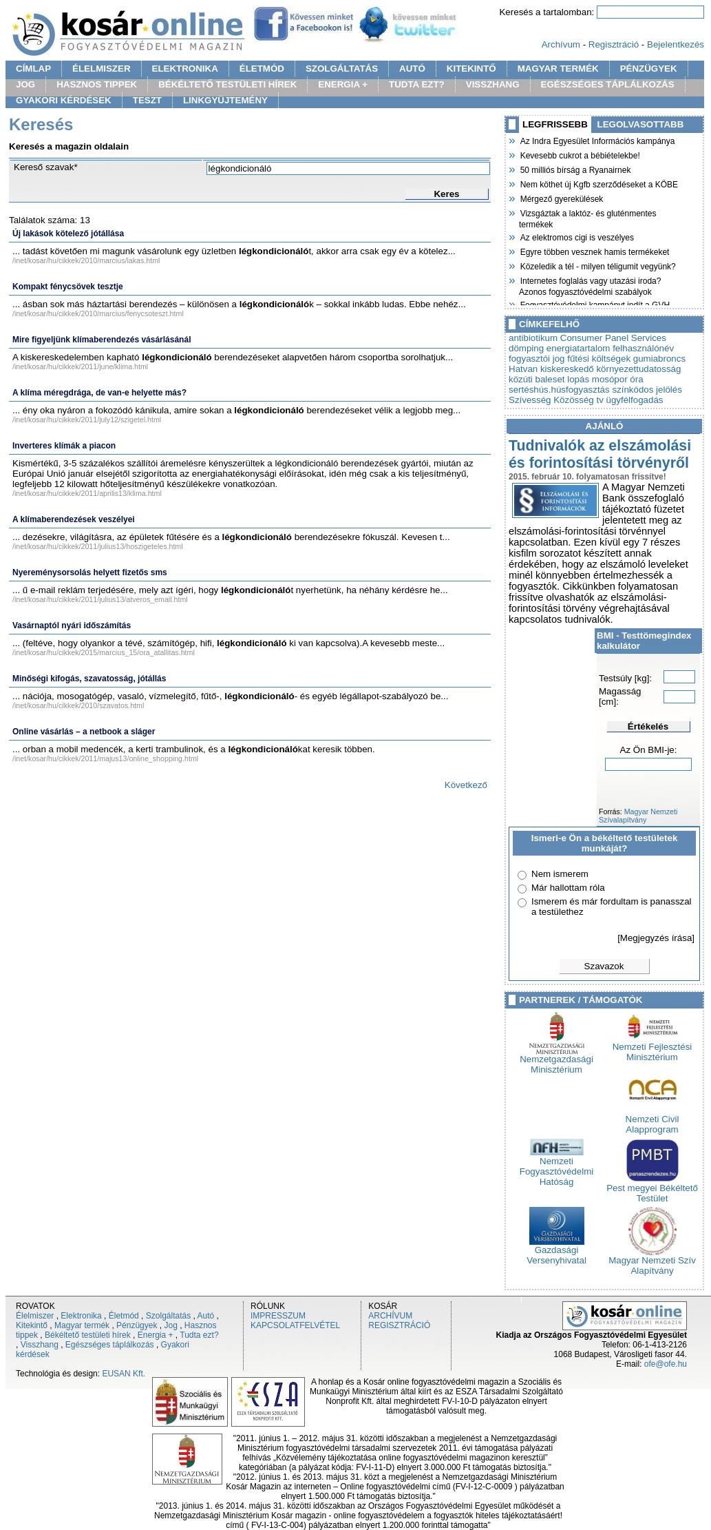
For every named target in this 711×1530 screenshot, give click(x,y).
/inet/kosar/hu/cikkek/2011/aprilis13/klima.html (87, 493)
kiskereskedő (567, 369)
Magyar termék (81, 1325)
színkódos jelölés (647, 389)
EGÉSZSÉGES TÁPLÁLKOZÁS (608, 84)
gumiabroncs (659, 358)
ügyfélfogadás (635, 400)
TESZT (147, 100)
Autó (206, 1316)
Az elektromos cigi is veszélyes (576, 236)
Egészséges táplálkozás (109, 1345)
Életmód (124, 1316)
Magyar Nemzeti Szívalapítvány (638, 815)
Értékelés (648, 726)
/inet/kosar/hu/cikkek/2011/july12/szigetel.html (86, 419)
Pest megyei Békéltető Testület (652, 1189)
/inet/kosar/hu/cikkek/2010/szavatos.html (78, 705)
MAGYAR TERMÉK (558, 68)
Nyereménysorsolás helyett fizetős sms (89, 572)
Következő (466, 785)
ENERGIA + (343, 84)
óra (636, 379)
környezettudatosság (638, 369)
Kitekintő (31, 1325)
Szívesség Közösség (551, 400)
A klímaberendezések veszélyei (73, 519)
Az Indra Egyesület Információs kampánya (597, 140)
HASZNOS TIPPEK (96, 84)
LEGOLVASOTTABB (640, 124)
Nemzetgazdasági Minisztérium (556, 1060)
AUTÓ (412, 68)
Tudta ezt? (199, 1335)
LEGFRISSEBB (555, 124)
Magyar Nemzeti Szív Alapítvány (652, 1261)
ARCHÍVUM (390, 1316)
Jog (170, 1325)
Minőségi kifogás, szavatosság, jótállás (89, 678)
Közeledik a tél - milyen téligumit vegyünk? (597, 265)
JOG (25, 84)
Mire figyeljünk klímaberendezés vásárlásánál (101, 339)
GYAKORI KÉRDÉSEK (64, 100)
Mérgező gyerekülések (561, 198)
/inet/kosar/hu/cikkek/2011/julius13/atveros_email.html (100, 599)
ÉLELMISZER (101, 68)
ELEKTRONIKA (185, 68)
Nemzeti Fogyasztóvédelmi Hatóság (556, 1167)
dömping (526, 348)
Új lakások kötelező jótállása (68, 233)
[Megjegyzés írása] (655, 938)
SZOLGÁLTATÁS (342, 68)
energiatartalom (578, 348)
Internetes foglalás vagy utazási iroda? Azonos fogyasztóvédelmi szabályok (590, 285)
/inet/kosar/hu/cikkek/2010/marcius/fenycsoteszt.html (98, 313)
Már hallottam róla (568, 887)
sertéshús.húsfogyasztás (559, 389)
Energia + (155, 1335)
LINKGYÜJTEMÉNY (225, 100)
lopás (578, 379)
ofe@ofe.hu (665, 1364)
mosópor (610, 379)
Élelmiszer (35, 1316)
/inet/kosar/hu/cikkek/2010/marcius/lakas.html (86, 260)
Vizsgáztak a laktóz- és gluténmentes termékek (588, 217)
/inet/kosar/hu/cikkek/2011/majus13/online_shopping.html (105, 758)
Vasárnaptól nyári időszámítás (71, 625)
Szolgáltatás (168, 1316)
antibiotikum (533, 338)
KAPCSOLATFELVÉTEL (295, 1325)
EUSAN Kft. (123, 1373)
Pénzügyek (136, 1325)
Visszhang (40, 1345)
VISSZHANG (493, 84)
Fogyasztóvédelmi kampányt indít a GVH (594, 304)
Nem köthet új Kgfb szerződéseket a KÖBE (598, 183)
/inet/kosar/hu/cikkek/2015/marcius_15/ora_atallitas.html (103, 652)
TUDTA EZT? (417, 84)
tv (599, 400)
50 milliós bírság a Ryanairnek (574, 169)
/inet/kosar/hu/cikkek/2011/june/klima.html (80, 366)
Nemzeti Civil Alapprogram (652, 1120)
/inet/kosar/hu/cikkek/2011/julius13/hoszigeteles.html (97, 546)
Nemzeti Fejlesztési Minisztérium (652, 1047)
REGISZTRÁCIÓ (399, 1325)
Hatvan (523, 369)
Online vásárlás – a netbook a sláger (83, 731)
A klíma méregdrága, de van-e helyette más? (99, 392)
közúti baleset (537, 379)
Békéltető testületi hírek (88, 1335)
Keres (446, 194)
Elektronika (81, 1316)
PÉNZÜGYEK (648, 68)
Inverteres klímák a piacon (64, 446)
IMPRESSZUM (278, 1316)
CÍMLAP (33, 68)
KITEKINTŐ (471, 68)
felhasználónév (643, 348)
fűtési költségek (598, 358)
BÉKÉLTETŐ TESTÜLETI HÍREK (227, 84)
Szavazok (604, 966)
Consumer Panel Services (613, 338)
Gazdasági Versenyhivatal (556, 1251)
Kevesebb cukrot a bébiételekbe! (579, 154)
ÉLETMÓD (262, 68)
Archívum (561, 44)
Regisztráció (613, 44)
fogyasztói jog (537, 358)
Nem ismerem (559, 874)
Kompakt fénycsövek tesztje (67, 286)
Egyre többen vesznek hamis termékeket (594, 251)
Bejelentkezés (675, 44)
